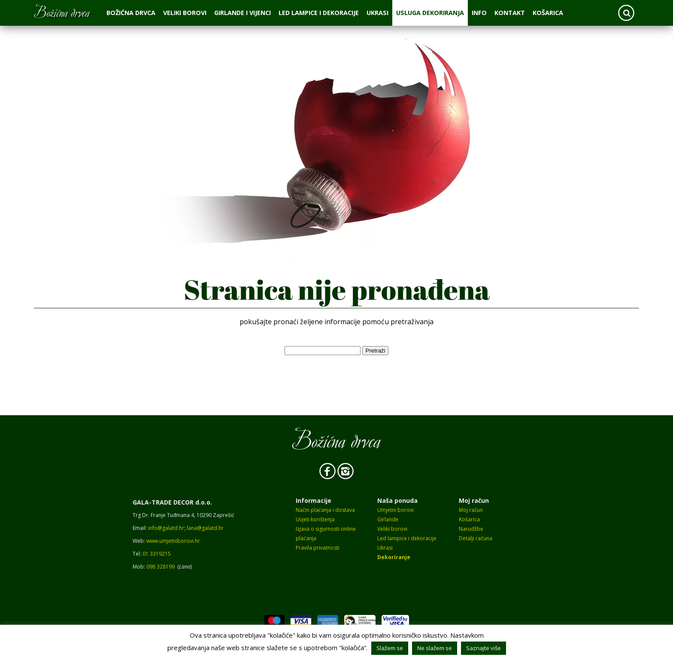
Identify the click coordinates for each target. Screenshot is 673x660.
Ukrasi (377, 13)
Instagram (345, 471)
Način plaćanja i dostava (325, 510)
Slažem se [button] (389, 648)
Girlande (387, 519)
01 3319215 (156, 553)
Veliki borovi (184, 13)
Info (479, 13)
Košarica (548, 13)
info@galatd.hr (166, 528)
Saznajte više (483, 648)
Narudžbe (471, 528)
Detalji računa (475, 538)
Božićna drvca (130, 13)
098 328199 (160, 566)
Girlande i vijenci (242, 13)
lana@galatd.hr (205, 528)
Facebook (327, 471)
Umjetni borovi (395, 510)
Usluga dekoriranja (430, 13)
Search (626, 13)
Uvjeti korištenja (315, 519)
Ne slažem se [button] (434, 648)
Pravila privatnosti (318, 547)
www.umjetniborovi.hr (173, 540)
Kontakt (509, 13)
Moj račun (471, 510)
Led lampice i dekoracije (319, 13)
